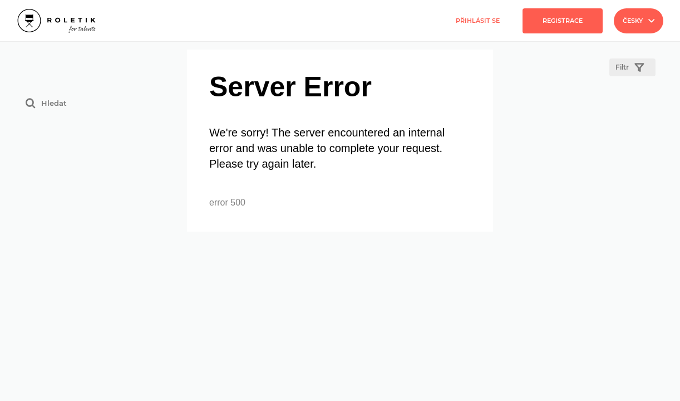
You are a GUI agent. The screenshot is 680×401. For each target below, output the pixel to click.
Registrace (563, 21)
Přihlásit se (478, 21)
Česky (638, 21)
